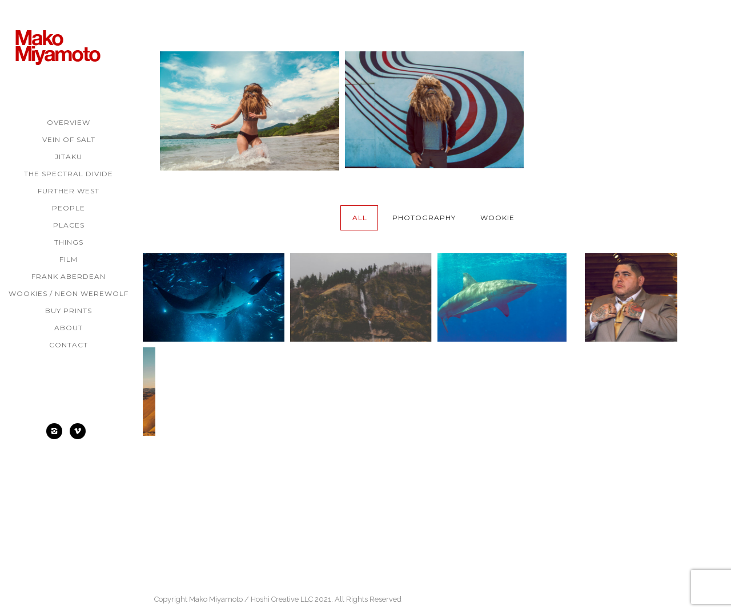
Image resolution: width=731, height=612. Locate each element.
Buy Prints (68, 310)
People (68, 208)
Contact (68, 345)
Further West (68, 191)
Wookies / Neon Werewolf (68, 293)
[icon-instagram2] (57, 431)
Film (68, 259)
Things (68, 242)
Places (69, 225)
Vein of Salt (68, 139)
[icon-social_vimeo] (80, 431)
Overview (68, 122)
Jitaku (68, 156)
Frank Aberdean (68, 276)
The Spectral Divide (68, 173)
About (68, 327)
